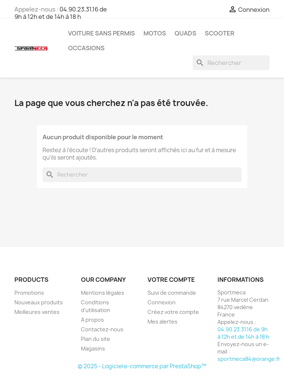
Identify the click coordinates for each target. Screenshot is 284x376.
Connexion (162, 302)
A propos (92, 319)
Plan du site (95, 338)
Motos (154, 33)
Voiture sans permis (101, 33)
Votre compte (171, 280)
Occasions (86, 48)
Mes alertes (163, 321)
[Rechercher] (231, 62)
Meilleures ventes (37, 311)
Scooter (219, 33)
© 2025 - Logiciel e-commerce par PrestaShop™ (142, 366)
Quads (185, 33)
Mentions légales (102, 292)
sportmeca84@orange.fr (248, 358)
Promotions (29, 292)
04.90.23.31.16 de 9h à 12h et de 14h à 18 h (60, 13)
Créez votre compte (173, 311)
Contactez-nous (102, 329)
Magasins (93, 348)
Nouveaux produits (38, 302)
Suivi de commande (172, 292)
